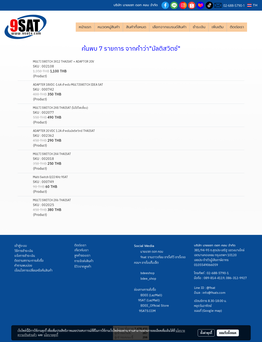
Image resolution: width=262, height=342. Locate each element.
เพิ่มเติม (218, 27)
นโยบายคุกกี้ (51, 335)
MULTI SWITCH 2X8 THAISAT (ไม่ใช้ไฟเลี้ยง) (60, 107)
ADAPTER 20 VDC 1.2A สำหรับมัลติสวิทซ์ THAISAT (64, 131)
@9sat (211, 287)
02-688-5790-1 (218, 273)
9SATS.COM (147, 311)
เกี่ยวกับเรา (81, 250)
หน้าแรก (85, 27)
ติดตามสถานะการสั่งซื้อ (29, 260)
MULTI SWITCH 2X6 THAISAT (52, 200)
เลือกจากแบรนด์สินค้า (169, 27)
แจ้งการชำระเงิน (24, 255)
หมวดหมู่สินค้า (109, 27)
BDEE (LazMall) (151, 295)
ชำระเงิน (199, 27)
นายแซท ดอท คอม (151, 251)
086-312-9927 (236, 278)
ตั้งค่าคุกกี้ (206, 333)
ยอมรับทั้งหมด (227, 333)
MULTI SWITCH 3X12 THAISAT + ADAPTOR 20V (63, 61)
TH (252, 5)
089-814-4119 (214, 278)
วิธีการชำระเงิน (23, 250)
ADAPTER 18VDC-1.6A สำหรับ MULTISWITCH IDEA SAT (68, 84)
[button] (253, 27)
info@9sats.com (214, 292)
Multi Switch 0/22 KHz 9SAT (50, 177)
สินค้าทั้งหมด (136, 27)
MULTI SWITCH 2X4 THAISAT (52, 154)
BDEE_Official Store (154, 305)
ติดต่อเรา (237, 27)
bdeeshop (147, 273)
